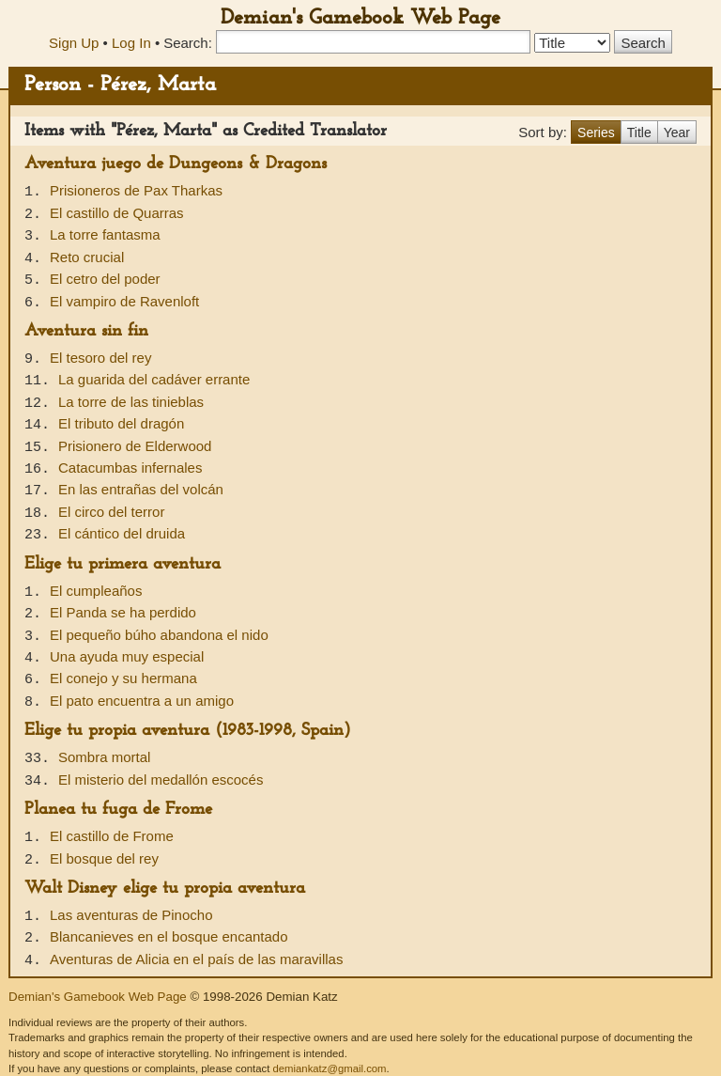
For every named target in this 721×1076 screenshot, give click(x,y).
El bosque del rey (104, 858)
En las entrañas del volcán (140, 489)
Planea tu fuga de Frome (118, 810)
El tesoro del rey (100, 358)
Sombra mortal (104, 757)
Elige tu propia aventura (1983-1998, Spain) (187, 731)
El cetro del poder (105, 279)
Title (639, 132)
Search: (187, 43)
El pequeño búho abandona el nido (159, 635)
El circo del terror (111, 512)
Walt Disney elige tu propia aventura (164, 888)
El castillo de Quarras (117, 213)
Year (677, 132)
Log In (131, 43)
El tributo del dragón (121, 423)
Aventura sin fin (86, 331)
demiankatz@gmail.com (329, 1068)
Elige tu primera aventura (122, 564)
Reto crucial (87, 257)
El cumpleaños (96, 591)
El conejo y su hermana (123, 678)
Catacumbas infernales (130, 468)
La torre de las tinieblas (131, 402)
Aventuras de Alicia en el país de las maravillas (196, 959)
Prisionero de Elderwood (134, 446)
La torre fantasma (105, 234)
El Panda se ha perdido (123, 612)
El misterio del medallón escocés (160, 780)
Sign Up (74, 43)
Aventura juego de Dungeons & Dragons (175, 164)
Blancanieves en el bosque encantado (169, 936)
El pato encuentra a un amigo (142, 701)
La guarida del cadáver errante (154, 379)
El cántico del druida (121, 533)
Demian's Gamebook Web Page (360, 18)
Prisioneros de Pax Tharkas (136, 190)
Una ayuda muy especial (127, 656)
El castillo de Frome (112, 836)
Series (596, 132)
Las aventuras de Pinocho (131, 915)
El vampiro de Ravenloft (124, 301)
